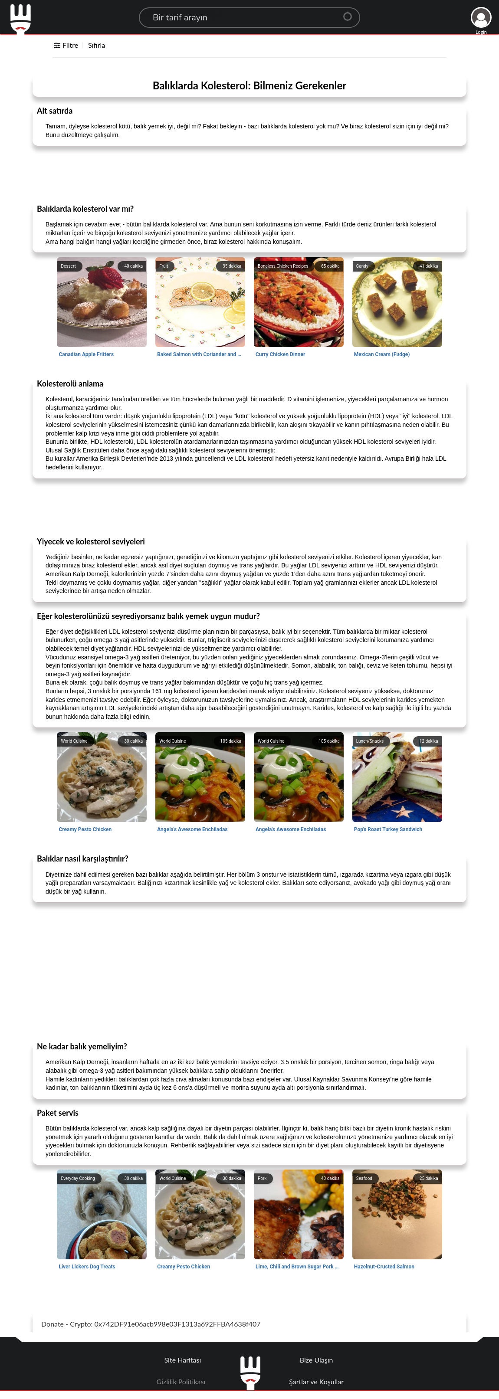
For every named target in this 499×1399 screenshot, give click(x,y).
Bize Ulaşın (316, 1360)
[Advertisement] (249, 174)
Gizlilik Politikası (181, 1381)
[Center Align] (350, 13)
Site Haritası (182, 1360)
